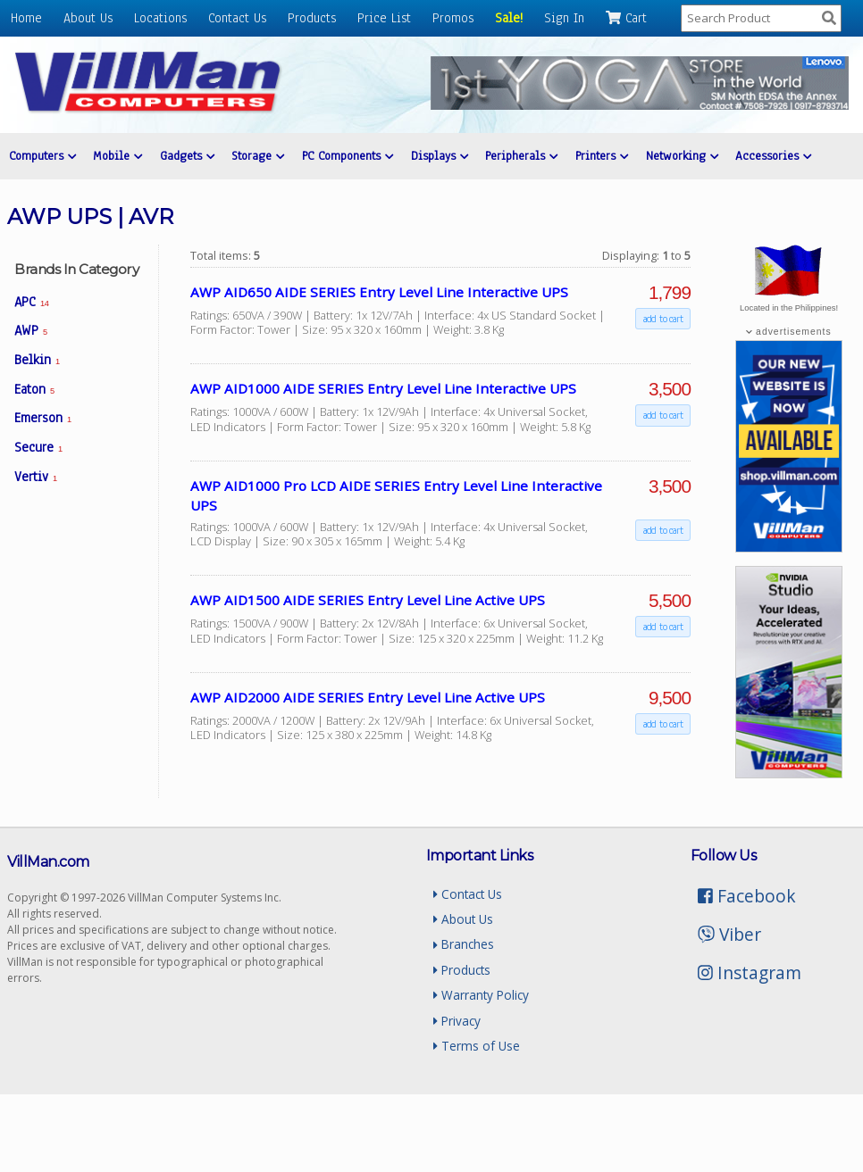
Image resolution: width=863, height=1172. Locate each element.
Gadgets (186, 155)
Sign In (564, 18)
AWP (30, 330)
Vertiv (35, 477)
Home (26, 18)
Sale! (509, 18)
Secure (38, 447)
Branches (463, 943)
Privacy (457, 1020)
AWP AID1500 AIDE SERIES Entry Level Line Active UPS (367, 600)
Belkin (37, 360)
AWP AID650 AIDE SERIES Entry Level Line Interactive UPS (379, 292)
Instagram (749, 972)
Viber (729, 934)
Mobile (117, 155)
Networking (680, 155)
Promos (452, 18)
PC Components (346, 155)
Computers (42, 155)
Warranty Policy (481, 994)
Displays (438, 155)
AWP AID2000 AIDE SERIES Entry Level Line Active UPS (367, 697)
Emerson (42, 418)
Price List (384, 18)
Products (312, 18)
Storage (257, 155)
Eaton (34, 389)
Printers (600, 155)
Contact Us (237, 18)
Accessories (771, 155)
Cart (626, 18)
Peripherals (520, 155)
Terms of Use (476, 1045)
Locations (160, 18)
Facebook (747, 896)
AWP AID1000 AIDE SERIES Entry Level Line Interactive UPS (383, 388)
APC (31, 302)
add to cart (663, 319)
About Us (88, 18)
